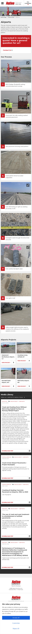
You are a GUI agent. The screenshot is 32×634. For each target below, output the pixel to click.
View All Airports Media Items (12, 397)
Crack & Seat (11, 17)
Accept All (16, 618)
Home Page (3, 17)
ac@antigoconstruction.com (16, 588)
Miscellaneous (6, 457)
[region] (16, 617)
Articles (4, 401)
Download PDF (7, 451)
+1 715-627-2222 (19, 589)
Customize (16, 623)
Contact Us (7, 50)
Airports (18, 17)
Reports (4, 508)
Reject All (16, 628)
